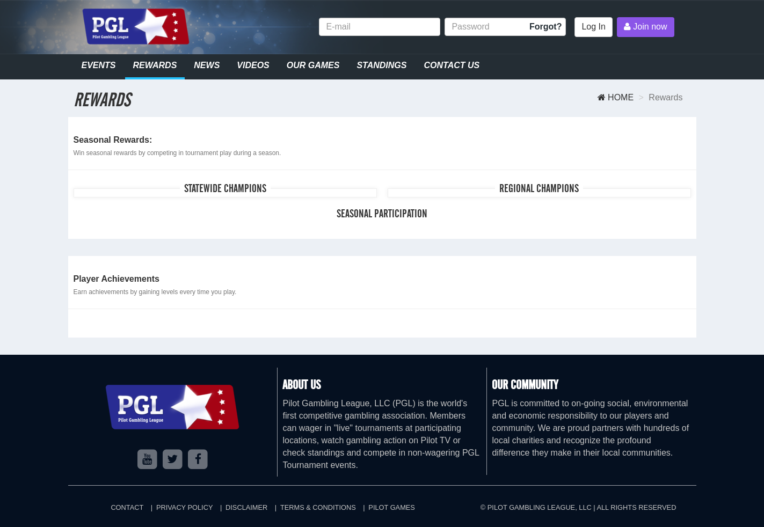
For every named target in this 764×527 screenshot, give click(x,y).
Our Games (313, 65)
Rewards (155, 65)
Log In (593, 26)
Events (99, 65)
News (207, 65)
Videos (253, 65)
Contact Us (451, 65)
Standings (381, 65)
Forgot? (545, 26)
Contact (127, 507)
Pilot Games (391, 507)
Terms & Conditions (318, 507)
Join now (645, 26)
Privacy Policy (184, 507)
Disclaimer (246, 507)
